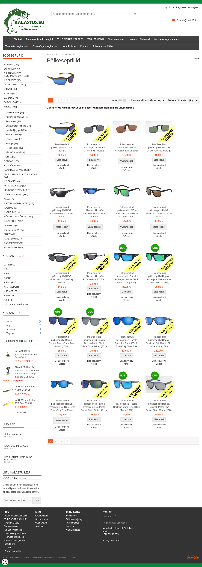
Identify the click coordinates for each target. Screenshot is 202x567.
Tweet (196, 58)
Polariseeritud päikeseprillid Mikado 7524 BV (62, 147)
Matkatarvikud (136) (15, 186)
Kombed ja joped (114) (16, 130)
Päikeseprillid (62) (15, 112)
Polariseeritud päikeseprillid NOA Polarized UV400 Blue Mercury (94, 212)
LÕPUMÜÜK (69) (12, 69)
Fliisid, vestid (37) (14, 139)
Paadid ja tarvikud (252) (17, 170)
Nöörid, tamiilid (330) (16, 194)
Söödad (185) (11, 161)
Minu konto (71, 516)
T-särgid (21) (12, 143)
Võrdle (62, 168)
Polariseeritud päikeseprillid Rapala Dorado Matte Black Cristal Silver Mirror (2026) (94, 341)
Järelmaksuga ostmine (166, 39)
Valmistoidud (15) (14, 247)
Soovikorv (71, 526)
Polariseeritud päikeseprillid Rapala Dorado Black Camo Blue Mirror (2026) (62, 341)
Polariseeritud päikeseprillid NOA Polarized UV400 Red (94, 276)
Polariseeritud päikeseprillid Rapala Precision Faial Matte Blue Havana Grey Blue (159, 341)
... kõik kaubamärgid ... (17, 304)
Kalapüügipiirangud (22, 447)
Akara (7, 278)
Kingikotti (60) (12, 181)
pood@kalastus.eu (111, 540)
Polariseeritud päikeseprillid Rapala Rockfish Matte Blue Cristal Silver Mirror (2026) (158, 405)
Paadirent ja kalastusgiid (39, 39)
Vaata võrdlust (73, 530)
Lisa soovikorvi (62, 165)
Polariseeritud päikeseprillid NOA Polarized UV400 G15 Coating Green (126, 212)
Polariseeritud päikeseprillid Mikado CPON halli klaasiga (94, 147)
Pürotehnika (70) (14, 230)
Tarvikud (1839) (12, 102)
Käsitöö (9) (10, 208)
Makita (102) (10, 234)
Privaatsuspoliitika (103, 46)
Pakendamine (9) (13, 239)
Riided (58, 54)
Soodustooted (41, 519)
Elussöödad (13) (13, 165)
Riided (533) (10, 107)
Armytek (9, 295)
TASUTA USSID (95, 39)
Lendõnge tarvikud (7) (17, 190)
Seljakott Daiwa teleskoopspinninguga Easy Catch (26, 354)
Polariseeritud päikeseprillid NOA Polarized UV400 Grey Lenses (61, 278)
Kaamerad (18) (12, 212)
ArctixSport (11, 287)
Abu (6, 269)
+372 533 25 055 (110, 534)
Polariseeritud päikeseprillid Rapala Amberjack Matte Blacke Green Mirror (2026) (159, 278)
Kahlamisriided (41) (15, 134)
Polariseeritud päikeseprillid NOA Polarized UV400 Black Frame (62, 212)
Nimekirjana (120, 100)
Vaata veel (22, 412)
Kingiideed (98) (12, 80)
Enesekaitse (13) (13, 243)
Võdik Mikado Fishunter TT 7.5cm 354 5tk (27, 402)
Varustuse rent (116, 39)
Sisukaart (39, 526)
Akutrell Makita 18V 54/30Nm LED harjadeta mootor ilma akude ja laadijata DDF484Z (27, 372)
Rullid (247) (10, 93)
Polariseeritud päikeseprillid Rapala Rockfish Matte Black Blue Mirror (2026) (126, 405)
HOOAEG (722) (11, 64)
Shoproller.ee (193, 557)
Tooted (18, 39)
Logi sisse (169, 7)
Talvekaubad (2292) (15, 84)
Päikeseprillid (69, 54)
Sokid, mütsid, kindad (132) (18, 126)
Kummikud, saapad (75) (17, 117)
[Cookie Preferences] (5, 562)
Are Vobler (11, 291)
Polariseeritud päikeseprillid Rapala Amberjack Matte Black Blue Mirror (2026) (126, 278)
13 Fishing (10, 265)
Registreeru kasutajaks (187, 7)
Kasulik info (69, 46)
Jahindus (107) (12, 225)
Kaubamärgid (41, 516)
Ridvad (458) (10, 89)
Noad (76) (9, 199)
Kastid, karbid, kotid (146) (19, 203)
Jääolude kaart (22, 435)
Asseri (8, 300)
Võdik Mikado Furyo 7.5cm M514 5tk (25, 388)
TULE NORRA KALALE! (70, 39)
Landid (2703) (11, 98)
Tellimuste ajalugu (74, 519)
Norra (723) (10, 157)
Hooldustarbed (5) (14, 148)
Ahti (6, 273)
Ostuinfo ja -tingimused (45, 46)
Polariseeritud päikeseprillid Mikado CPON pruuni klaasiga (126, 147)
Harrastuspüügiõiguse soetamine (22, 459)
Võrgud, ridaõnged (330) (18, 216)
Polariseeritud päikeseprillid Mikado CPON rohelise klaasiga (159, 147)
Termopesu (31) (13, 121)
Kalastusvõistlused (139, 39)
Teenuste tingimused (16, 46)
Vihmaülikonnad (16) (15, 152)
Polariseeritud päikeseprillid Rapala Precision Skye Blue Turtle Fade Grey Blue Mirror (61, 405)
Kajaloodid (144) (13, 221)
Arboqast (10, 282)
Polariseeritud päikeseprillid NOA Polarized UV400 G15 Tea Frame (159, 212)
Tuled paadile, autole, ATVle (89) (20, 175)
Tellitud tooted (72, 523)
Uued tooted (41, 523)
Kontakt (84, 46)
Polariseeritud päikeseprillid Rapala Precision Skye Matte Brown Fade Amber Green (94, 405)
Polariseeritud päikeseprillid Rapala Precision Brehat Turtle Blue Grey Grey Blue (126, 341)
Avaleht (50, 54)
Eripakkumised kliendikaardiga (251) (16, 74)
